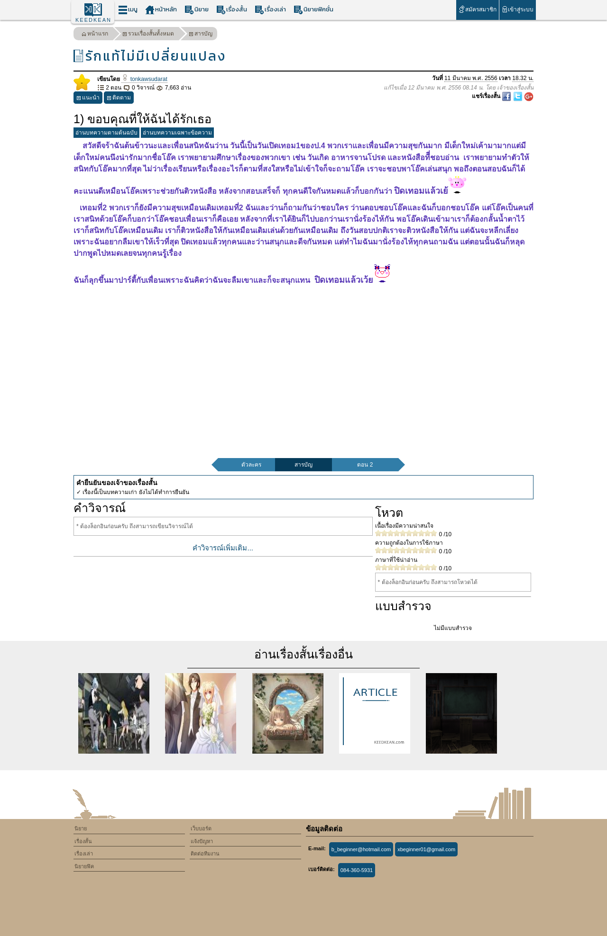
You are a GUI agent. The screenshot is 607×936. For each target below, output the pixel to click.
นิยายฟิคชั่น (313, 10)
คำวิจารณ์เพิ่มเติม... (223, 548)
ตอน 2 (365, 464)
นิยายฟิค (84, 866)
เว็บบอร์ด (201, 828)
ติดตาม (119, 98)
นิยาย (196, 10)
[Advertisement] (303, 360)
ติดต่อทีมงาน (205, 853)
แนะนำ (88, 98)
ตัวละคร (251, 464)
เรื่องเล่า (270, 10)
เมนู (128, 10)
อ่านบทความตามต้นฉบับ (106, 132)
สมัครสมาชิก (477, 9)
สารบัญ (200, 34)
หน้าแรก (95, 34)
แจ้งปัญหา (202, 841)
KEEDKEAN (93, 20)
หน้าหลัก (161, 10)
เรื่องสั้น (231, 10)
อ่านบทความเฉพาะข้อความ (177, 132)
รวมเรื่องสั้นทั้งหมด (148, 34)
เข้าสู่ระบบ (517, 9)
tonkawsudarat (144, 79)
